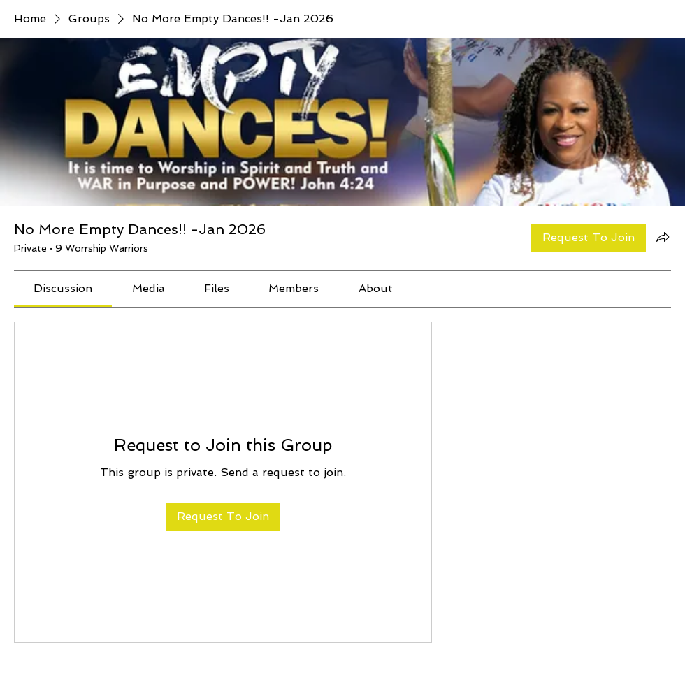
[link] (63, 288)
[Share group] (662, 237)
